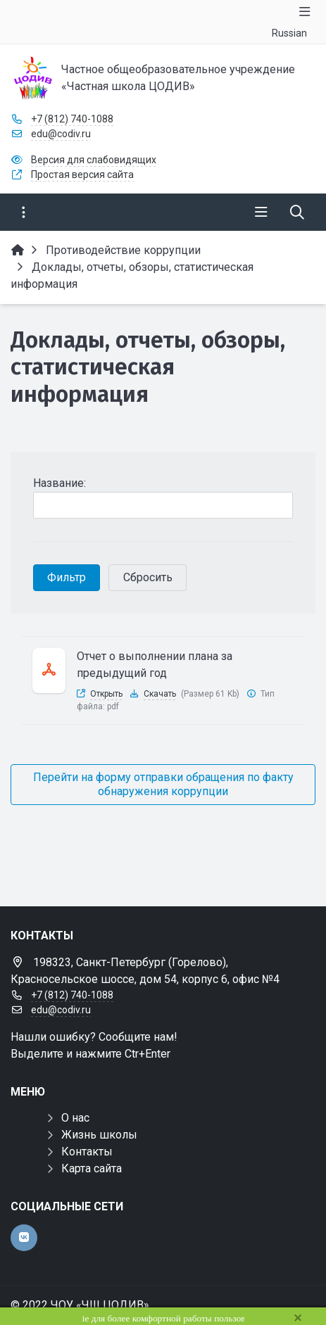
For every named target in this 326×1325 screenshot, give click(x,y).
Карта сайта (91, 1168)
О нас (75, 1117)
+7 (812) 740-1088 (72, 119)
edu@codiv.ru (61, 133)
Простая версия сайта (82, 174)
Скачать (160, 694)
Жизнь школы (99, 1134)
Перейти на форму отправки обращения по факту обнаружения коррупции (163, 784)
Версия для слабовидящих (93, 159)
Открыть (106, 694)
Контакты (87, 1151)
